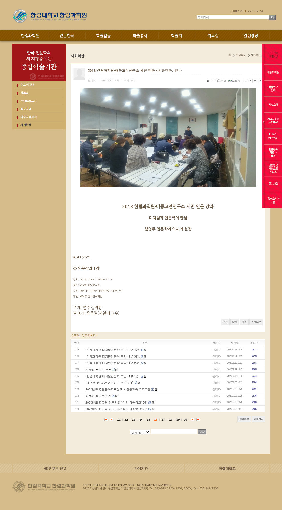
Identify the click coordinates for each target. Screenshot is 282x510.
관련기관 (141, 468)
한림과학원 (30, 36)
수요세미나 (27, 84)
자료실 (213, 36)
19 (178, 419)
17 (163, 419)
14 (140, 419)
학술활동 (103, 36)
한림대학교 (227, 468)
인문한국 (67, 36)
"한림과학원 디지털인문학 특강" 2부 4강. (112, 350)
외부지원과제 (28, 117)
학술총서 (140, 36)
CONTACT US (255, 11)
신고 (212, 80)
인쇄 (222, 80)
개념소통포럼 (28, 101)
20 (185, 419)
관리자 (216, 350)
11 (118, 419)
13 (133, 419)
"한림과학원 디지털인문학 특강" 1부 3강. (112, 356)
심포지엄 (25, 109)
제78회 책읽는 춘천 (98, 396)
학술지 (176, 36)
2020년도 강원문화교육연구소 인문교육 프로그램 (118, 389)
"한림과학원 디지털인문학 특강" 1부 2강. (112, 363)
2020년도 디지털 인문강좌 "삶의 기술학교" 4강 (116, 409)
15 (148, 419)
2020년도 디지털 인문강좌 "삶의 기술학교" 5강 (116, 402)
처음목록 (244, 419)
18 (170, 419)
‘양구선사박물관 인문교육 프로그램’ (109, 382)
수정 (225, 322)
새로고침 (258, 419)
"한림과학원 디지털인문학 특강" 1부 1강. (112, 376)
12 (126, 419)
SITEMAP (238, 11)
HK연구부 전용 (55, 468)
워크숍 (24, 92)
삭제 (244, 322)
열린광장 (250, 36)
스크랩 (234, 80)
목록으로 (256, 322)
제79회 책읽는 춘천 (98, 369)
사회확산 (25, 125)
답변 (234, 322)
